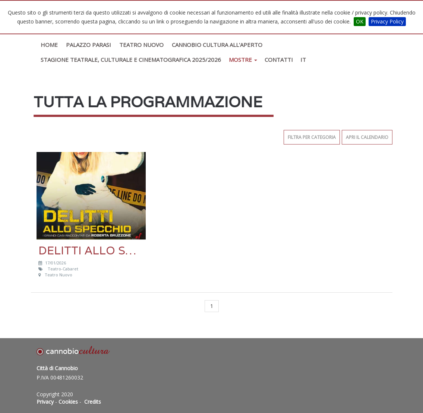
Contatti (279, 59)
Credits (92, 401)
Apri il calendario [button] (367, 137)
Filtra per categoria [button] (312, 137)
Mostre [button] (243, 59)
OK (359, 21)
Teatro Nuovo (141, 44)
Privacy (45, 401)
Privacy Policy (387, 21)
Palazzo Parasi (88, 44)
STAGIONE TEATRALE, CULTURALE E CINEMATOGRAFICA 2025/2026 (131, 59)
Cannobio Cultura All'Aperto (217, 44)
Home (49, 44)
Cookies (68, 401)
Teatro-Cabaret (63, 268)
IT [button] (303, 59)
